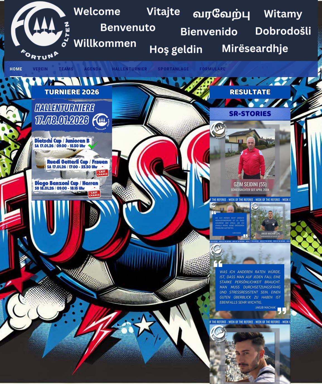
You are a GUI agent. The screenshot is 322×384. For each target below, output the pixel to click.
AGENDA (92, 69)
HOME (16, 69)
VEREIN (40, 69)
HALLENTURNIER (129, 69)
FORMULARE (213, 69)
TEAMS (66, 69)
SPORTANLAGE (173, 69)
